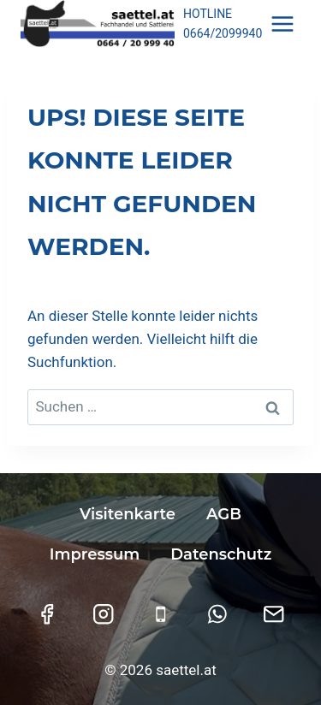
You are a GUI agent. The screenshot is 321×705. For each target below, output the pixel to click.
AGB (223, 514)
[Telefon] (160, 614)
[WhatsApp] (217, 614)
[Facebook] (46, 614)
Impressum (95, 554)
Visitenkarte (127, 514)
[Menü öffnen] (282, 23)
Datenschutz (220, 554)
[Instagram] (104, 614)
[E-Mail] (274, 614)
